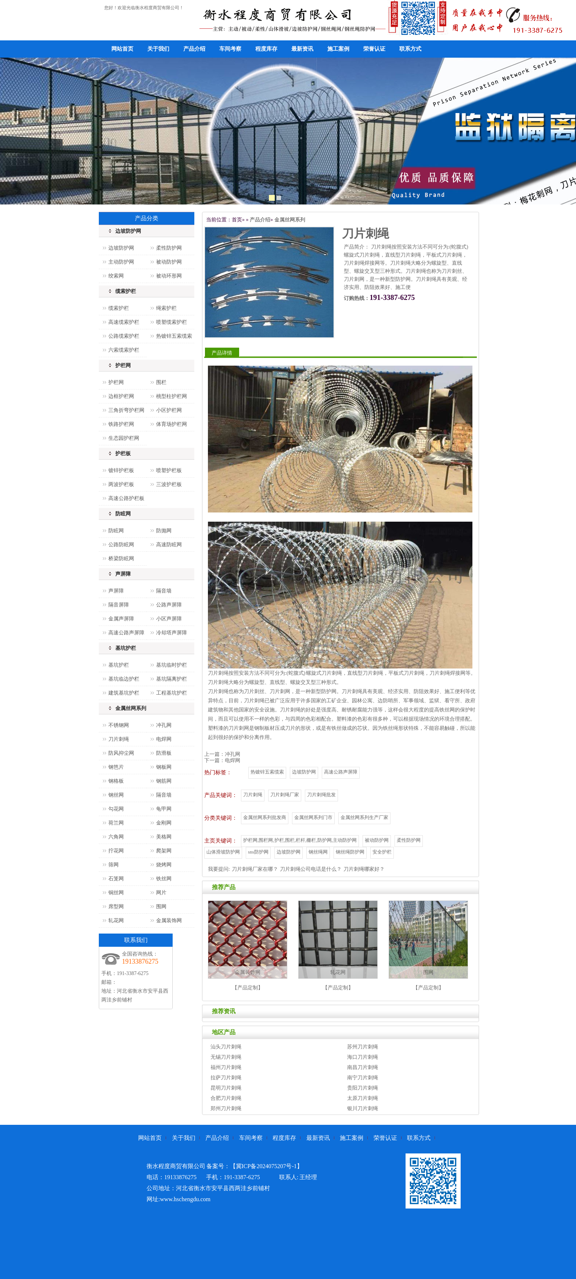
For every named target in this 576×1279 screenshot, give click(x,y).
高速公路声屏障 (126, 632)
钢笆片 (116, 767)
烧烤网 (164, 864)
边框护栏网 (121, 396)
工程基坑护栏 (171, 693)
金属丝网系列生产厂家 (364, 817)
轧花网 (116, 920)
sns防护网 (258, 852)
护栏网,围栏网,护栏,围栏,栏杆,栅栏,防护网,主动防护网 (300, 840)
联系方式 (410, 49)
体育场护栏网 (171, 424)
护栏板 (123, 453)
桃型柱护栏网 (171, 396)
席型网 (116, 906)
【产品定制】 (247, 987)
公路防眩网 (121, 544)
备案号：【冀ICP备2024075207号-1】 (254, 1166)
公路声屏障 (169, 605)
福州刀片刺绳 (225, 1067)
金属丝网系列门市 (313, 817)
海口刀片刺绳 (362, 1057)
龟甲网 (164, 809)
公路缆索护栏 (123, 336)
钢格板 (116, 781)
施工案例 (338, 49)
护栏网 (123, 365)
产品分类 (146, 218)
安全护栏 (382, 852)
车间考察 (230, 49)
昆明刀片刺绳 (225, 1088)
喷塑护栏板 (169, 470)
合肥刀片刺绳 (225, 1098)
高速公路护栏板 (126, 498)
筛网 (113, 864)
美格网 (164, 837)
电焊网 (164, 739)
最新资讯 (302, 49)
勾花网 (116, 809)
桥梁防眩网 (121, 558)
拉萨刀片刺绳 (225, 1077)
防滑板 (164, 753)
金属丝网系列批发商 (264, 817)
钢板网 (164, 767)
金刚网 (164, 823)
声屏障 (123, 574)
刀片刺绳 (118, 739)
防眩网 (123, 514)
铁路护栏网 (121, 424)
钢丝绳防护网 (350, 852)
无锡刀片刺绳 (225, 1057)
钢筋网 (164, 781)
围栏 (161, 382)
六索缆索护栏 (123, 350)
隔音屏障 (118, 605)
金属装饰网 (169, 920)
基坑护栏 (125, 648)
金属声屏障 (121, 619)
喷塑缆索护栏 (171, 322)
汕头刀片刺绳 (225, 1047)
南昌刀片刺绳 (362, 1067)
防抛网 (164, 530)
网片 (161, 892)
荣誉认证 (374, 49)
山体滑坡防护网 (223, 852)
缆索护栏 (125, 291)
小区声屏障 (169, 619)
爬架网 (164, 851)
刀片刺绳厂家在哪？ (255, 869)
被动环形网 (169, 276)
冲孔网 (164, 725)
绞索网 (116, 276)
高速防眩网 (169, 544)
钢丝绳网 (318, 852)
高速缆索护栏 (123, 322)
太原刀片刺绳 (362, 1098)
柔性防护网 (169, 248)
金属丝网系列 (130, 708)
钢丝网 (116, 795)
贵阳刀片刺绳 (362, 1088)
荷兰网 (116, 823)
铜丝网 (116, 892)
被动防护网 (169, 262)
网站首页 (122, 49)
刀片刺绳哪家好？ (364, 869)
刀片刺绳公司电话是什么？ (311, 869)
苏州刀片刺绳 (362, 1047)
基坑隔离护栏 (171, 679)
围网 (161, 906)
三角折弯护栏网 (126, 410)
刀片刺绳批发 (321, 794)
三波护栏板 (169, 484)
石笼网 (116, 878)
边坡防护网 (128, 231)
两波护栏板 (121, 484)
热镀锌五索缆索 (174, 336)
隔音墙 (164, 591)
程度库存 (266, 49)
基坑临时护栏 (171, 665)
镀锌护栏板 (121, 470)
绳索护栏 (166, 308)
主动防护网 (121, 262)
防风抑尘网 (121, 753)
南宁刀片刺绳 (362, 1077)
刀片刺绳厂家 (284, 794)
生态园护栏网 (123, 438)
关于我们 (158, 49)
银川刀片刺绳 (362, 1108)
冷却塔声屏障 (171, 632)
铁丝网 (164, 878)
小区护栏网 (169, 410)
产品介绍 (194, 49)
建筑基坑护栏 (123, 693)
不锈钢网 (118, 725)
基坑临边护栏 (123, 679)
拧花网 (116, 851)
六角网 (116, 837)
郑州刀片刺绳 (225, 1108)
